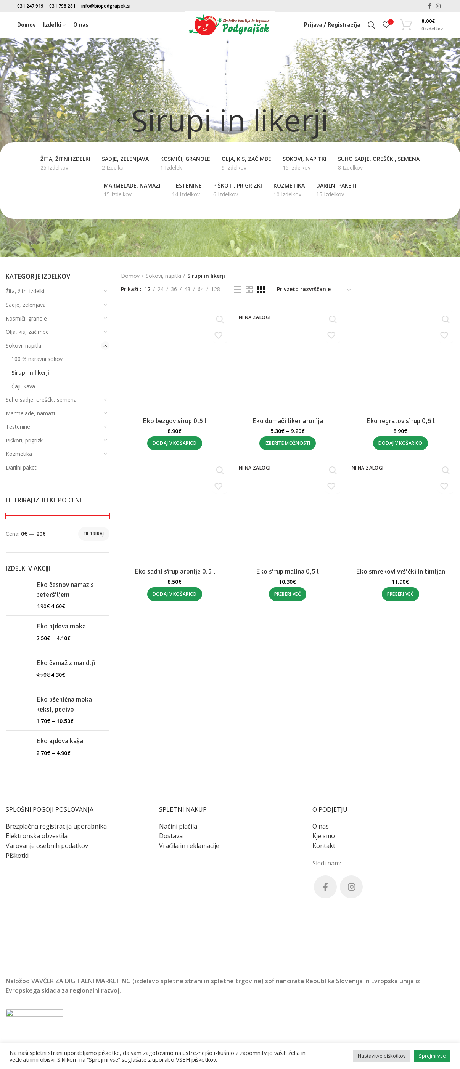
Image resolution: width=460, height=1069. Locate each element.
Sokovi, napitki (23, 345)
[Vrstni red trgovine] (314, 290)
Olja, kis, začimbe (27, 331)
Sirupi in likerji (30, 372)
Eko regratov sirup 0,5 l (401, 887)
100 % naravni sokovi (37, 358)
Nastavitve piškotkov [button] (382, 1055)
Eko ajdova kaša (59, 757)
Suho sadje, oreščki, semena (41, 399)
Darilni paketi (22, 467)
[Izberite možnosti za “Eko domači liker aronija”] (287, 444)
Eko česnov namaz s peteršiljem (65, 589)
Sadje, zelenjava (26, 304)
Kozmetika (19, 453)
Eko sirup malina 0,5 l (287, 1038)
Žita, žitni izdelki (25, 291)
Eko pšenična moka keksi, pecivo (64, 708)
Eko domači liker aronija (287, 421)
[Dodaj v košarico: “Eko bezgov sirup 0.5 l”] (173, 910)
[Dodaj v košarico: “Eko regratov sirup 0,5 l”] (401, 910)
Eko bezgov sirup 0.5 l (174, 887)
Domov (130, 275)
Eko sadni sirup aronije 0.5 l (173, 1038)
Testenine (18, 426)
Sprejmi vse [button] (432, 1055)
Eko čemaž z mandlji (65, 668)
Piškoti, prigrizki (25, 440)
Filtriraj (94, 533)
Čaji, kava (23, 386)
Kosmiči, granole (26, 318)
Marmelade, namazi (30, 413)
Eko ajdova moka (61, 631)
